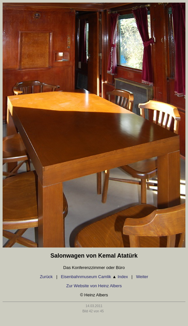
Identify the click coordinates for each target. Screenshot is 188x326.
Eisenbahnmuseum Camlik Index (94, 276)
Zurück (46, 276)
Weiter (142, 276)
